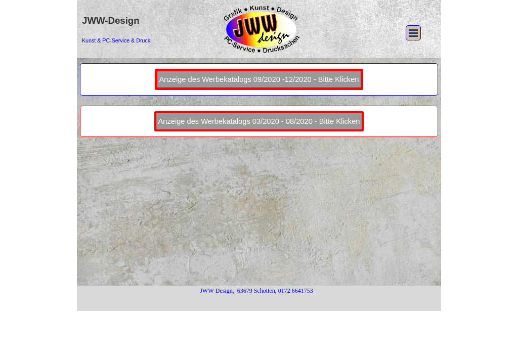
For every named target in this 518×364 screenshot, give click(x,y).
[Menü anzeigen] (413, 32)
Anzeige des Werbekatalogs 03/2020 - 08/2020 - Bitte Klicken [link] (259, 121)
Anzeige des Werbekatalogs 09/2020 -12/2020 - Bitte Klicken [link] (259, 79)
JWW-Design (111, 20)
